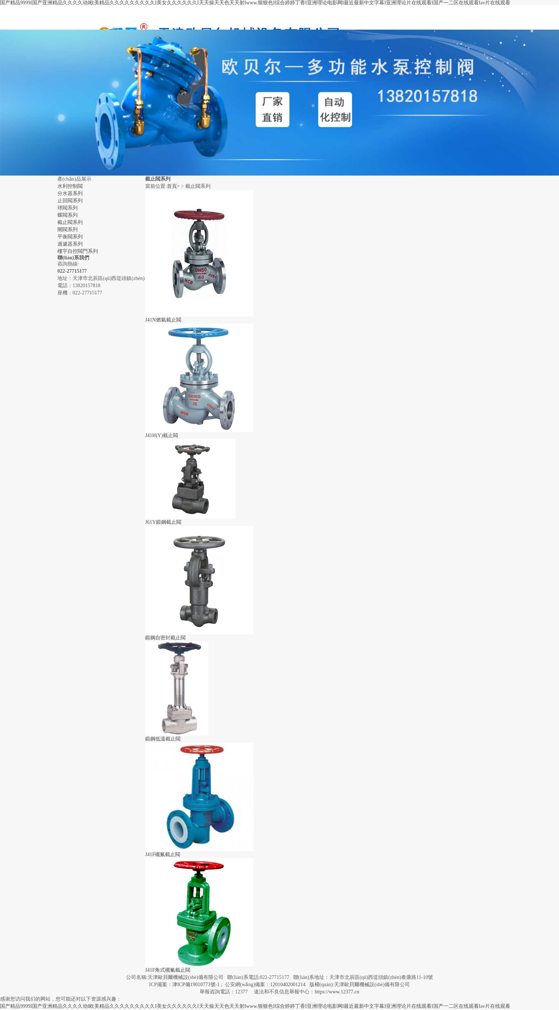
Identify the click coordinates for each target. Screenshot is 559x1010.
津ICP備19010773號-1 (196, 984)
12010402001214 (288, 984)
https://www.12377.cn (337, 991)
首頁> (173, 186)
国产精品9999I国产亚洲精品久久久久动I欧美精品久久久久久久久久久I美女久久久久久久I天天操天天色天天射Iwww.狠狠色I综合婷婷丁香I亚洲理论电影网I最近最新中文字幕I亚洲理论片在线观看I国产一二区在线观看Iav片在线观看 (255, 2)
